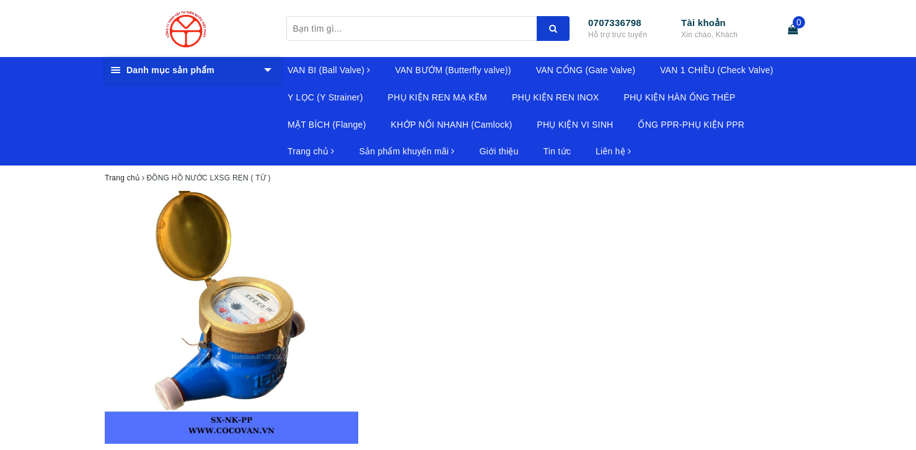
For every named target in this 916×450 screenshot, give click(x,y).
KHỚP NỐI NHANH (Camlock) (452, 125)
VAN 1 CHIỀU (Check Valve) (716, 70)
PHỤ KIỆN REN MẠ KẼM (437, 97)
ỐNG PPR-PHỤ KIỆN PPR (691, 125)
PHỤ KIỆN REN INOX (555, 97)
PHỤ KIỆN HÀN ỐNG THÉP (679, 97)
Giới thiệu (498, 151)
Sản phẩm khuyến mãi (406, 151)
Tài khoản (703, 22)
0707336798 (614, 22)
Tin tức (557, 151)
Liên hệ (613, 151)
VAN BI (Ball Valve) (329, 70)
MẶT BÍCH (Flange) (327, 125)
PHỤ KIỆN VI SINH (575, 125)
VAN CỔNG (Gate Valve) (585, 70)
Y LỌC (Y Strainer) (325, 97)
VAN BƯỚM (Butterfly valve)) (453, 70)
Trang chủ (311, 151)
